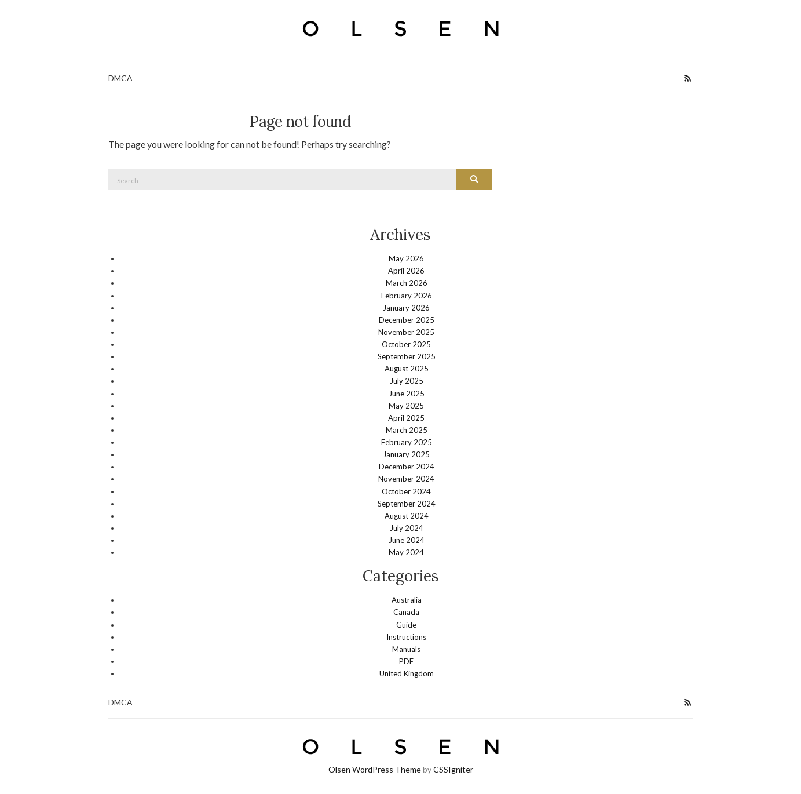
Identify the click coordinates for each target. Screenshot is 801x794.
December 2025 (406, 320)
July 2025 (406, 380)
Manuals (406, 649)
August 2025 (407, 368)
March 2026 (406, 282)
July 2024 (406, 528)
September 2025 (407, 356)
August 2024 (407, 515)
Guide (406, 624)
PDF (406, 661)
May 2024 (406, 552)
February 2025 (406, 442)
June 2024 (407, 540)
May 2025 (406, 405)
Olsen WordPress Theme (374, 769)
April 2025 (406, 418)
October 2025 (406, 344)
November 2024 (406, 478)
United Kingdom (406, 673)
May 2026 (406, 258)
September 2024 (407, 503)
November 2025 (406, 332)
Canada (406, 612)
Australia (407, 599)
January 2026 (406, 307)
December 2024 (406, 466)
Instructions (406, 637)
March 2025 (406, 430)
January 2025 (406, 454)
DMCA (120, 78)
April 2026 (406, 270)
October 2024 (406, 491)
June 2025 (407, 393)
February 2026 (406, 295)
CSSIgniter (453, 769)
